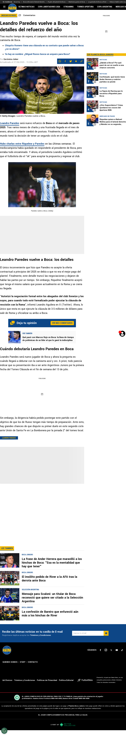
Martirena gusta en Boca (77, 2)
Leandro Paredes (9, 123)
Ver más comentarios (62, 323)
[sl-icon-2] (105, 655)
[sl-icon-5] (122, 655)
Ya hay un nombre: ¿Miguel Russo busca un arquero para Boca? (37, 54)
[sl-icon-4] (116, 655)
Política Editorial (66, 685)
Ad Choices (7, 685)
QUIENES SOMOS (9, 667)
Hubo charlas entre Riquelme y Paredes (22, 144)
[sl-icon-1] (100, 655)
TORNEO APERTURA (85, 7)
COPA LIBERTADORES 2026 (49, 7)
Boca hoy (17, 2)
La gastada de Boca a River (97, 2)
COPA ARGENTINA (104, 7)
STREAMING (68, 7)
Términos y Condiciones (40, 640)
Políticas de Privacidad (47, 685)
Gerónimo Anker (11, 59)
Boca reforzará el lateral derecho (34, 2)
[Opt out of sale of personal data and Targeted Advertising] (4, 731)
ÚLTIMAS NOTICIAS (26, 7)
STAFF (22, 667)
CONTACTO (33, 667)
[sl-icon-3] (111, 655)
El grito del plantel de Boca (56, 2)
